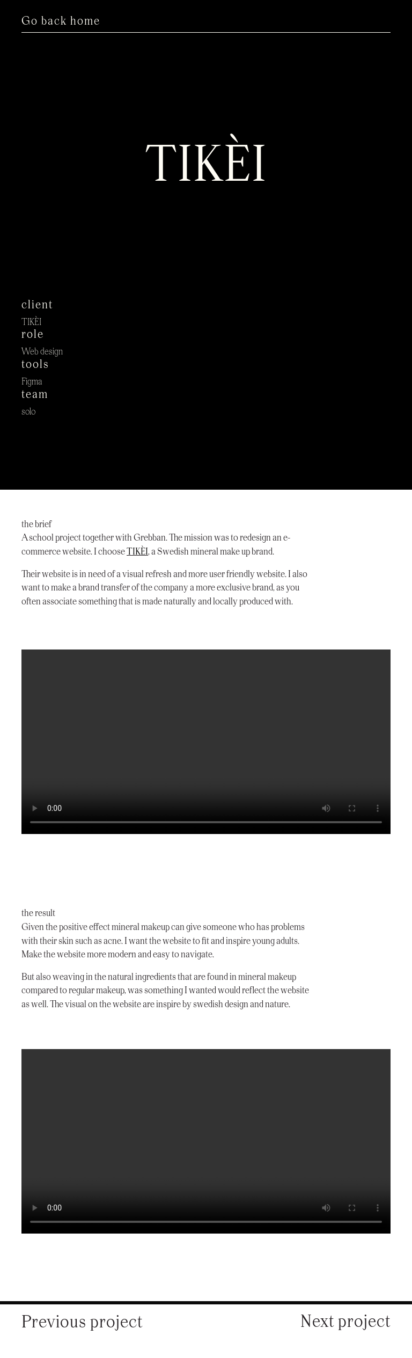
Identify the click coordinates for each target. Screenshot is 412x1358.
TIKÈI (137, 552)
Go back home (60, 21)
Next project (345, 1322)
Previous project (82, 1323)
